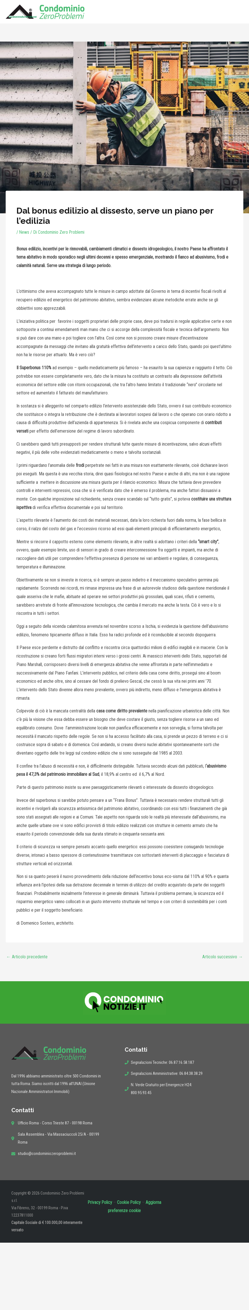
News (24, 232)
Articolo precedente (27, 956)
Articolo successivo (222, 956)
